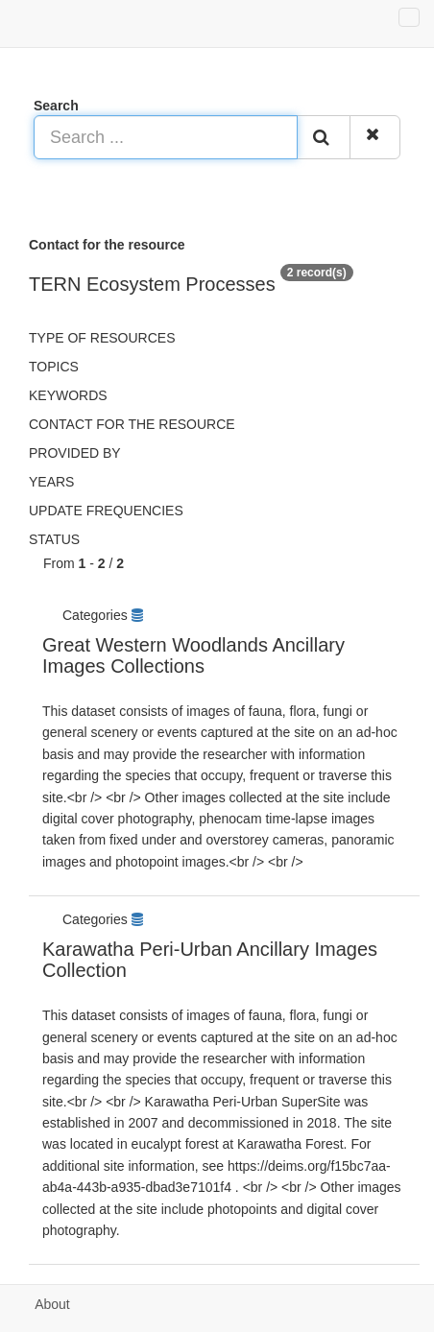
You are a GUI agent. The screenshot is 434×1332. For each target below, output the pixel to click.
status (54, 539)
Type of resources (102, 337)
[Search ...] (166, 137)
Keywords (68, 395)
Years (51, 481)
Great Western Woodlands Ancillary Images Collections (193, 655)
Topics (54, 366)
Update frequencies (106, 510)
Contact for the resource (132, 424)
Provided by (75, 453)
